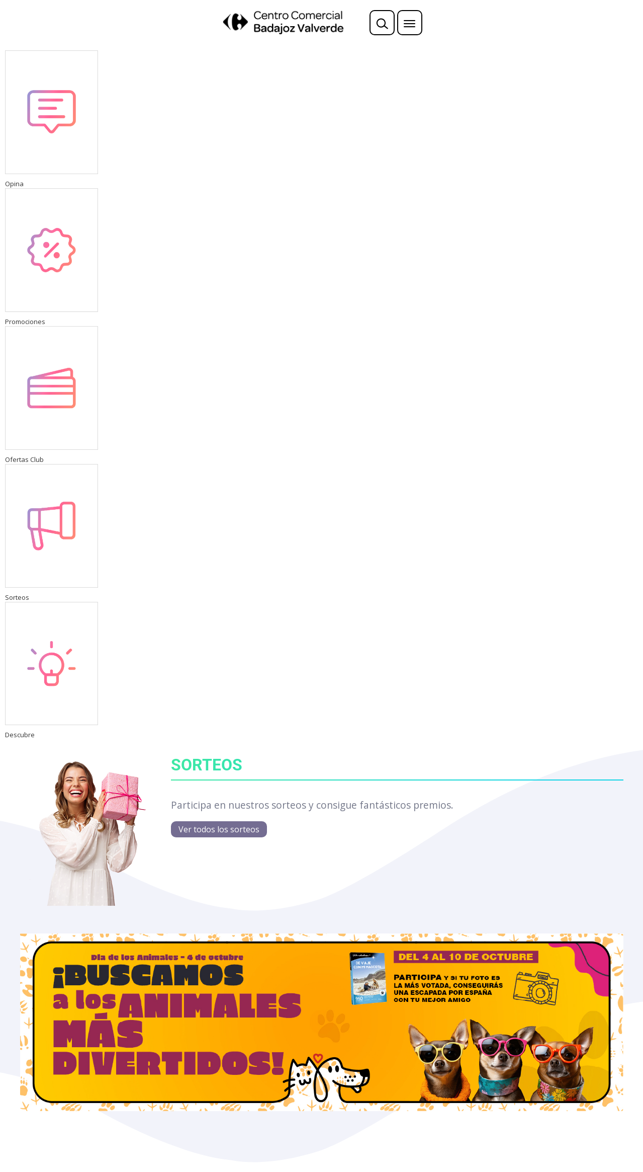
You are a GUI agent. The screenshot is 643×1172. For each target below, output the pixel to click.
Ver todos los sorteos (218, 829)
